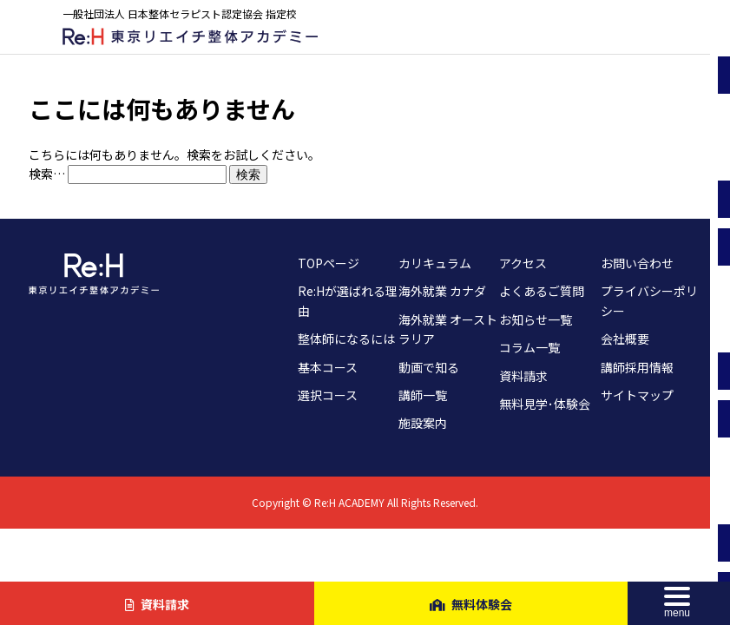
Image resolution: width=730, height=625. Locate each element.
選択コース (328, 395)
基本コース (328, 367)
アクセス (523, 263)
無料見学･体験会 (544, 403)
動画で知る (428, 367)
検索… (47, 173)
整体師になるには (346, 338)
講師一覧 (422, 395)
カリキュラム (434, 263)
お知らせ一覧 (535, 319)
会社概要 (625, 338)
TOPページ (328, 263)
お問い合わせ (637, 263)
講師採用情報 (637, 367)
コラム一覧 (529, 347)
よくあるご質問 (541, 290)
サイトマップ (637, 395)
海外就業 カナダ (442, 290)
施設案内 (422, 422)
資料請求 (523, 376)
